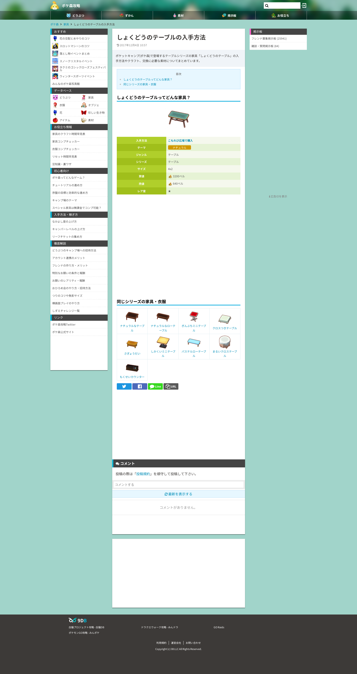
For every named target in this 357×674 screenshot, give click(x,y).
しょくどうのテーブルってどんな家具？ (147, 79)
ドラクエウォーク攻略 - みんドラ (159, 627)
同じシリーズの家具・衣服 (139, 84)
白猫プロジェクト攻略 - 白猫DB (86, 627)
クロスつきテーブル (225, 328)
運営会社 (176, 642)
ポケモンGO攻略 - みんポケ (84, 632)
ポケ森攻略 (71, 5)
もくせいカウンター (132, 377)
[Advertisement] (178, 261)
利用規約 (161, 642)
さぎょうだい (132, 353)
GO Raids (219, 627)
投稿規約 (143, 473)
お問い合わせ (193, 642)
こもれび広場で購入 (180, 140)
